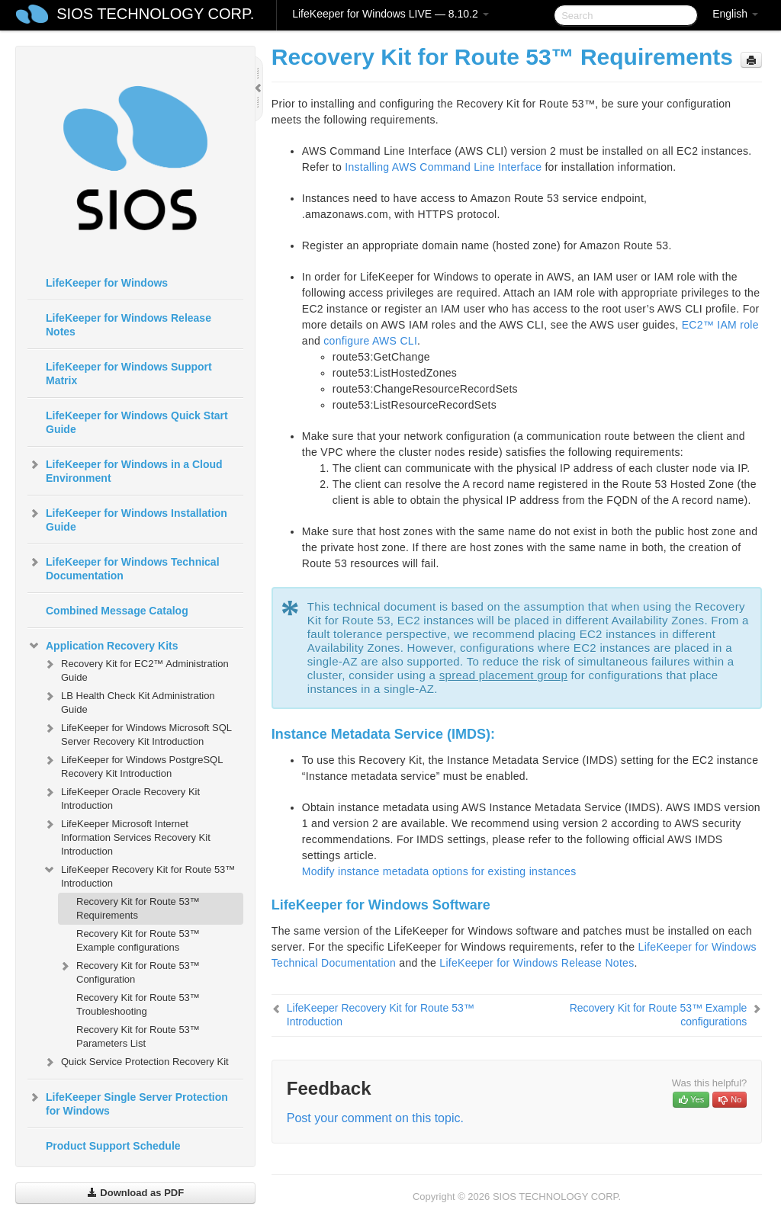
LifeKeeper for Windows (107, 283)
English (735, 14)
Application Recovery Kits (102, 646)
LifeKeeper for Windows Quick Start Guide (137, 422)
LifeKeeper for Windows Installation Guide (127, 518)
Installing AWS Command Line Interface (443, 167)
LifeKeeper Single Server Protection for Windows (127, 1102)
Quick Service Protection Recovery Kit (136, 1062)
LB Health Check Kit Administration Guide (129, 701)
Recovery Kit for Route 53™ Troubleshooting (138, 1004)
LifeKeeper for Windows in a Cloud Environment (125, 469)
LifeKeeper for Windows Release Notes (128, 325)
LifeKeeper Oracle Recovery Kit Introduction (121, 797)
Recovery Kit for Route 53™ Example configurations (138, 940)
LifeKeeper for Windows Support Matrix (129, 374)
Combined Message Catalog (117, 611)
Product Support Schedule (113, 1146)
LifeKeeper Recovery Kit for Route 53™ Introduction (139, 875)
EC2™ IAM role (720, 325)
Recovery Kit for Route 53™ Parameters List (138, 1036)
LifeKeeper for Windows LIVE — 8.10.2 (390, 14)
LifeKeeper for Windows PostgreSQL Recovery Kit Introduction (133, 765)
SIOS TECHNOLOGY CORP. (155, 13)
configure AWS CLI (370, 341)
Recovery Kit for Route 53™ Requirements (138, 908)
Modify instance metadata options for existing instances (439, 871)
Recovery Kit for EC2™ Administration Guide (136, 669)
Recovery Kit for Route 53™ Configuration (129, 971)
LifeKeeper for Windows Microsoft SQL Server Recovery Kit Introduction (137, 733)
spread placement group (503, 675)
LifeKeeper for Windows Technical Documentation (123, 567)
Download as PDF (135, 1192)
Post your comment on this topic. (375, 1118)
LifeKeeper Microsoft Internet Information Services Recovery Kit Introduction (127, 836)
